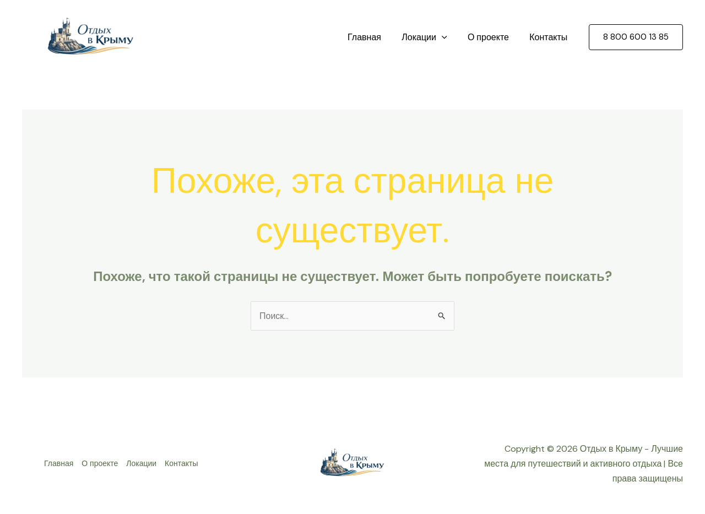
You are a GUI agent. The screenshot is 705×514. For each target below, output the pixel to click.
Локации (141, 463)
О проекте (492, 37)
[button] (448, 37)
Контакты (550, 37)
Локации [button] (431, 37)
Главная (375, 37)
